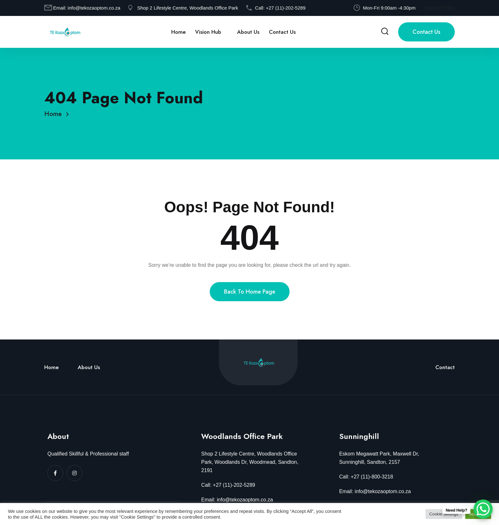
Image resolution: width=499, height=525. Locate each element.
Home (178, 32)
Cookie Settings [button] (443, 514)
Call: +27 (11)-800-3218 (366, 476)
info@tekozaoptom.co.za (94, 8)
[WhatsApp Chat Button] (483, 509)
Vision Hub (208, 32)
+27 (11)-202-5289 (286, 8)
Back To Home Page (249, 292)
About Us (248, 32)
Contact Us (282, 32)
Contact (445, 367)
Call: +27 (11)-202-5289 (228, 485)
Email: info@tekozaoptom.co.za (237, 499)
